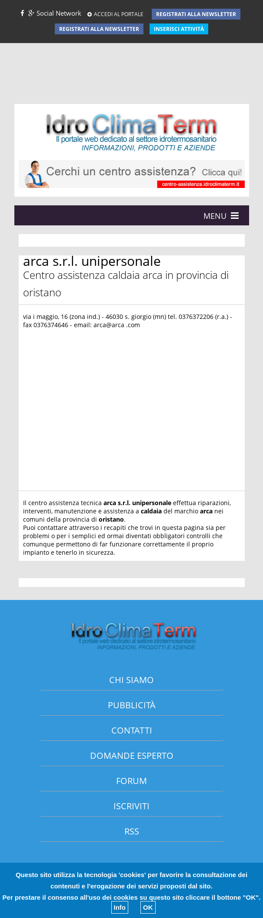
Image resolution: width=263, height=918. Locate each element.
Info (120, 907)
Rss (131, 831)
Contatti (131, 730)
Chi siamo (131, 680)
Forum (131, 781)
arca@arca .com (116, 325)
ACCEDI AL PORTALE (115, 14)
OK (148, 907)
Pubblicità (132, 705)
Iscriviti (131, 806)
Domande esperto (131, 755)
